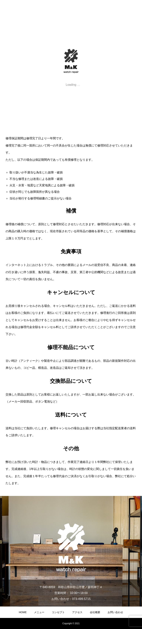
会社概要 (95, 612)
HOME (23, 612)
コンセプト (58, 612)
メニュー (39, 612)
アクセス (77, 612)
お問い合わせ (115, 612)
